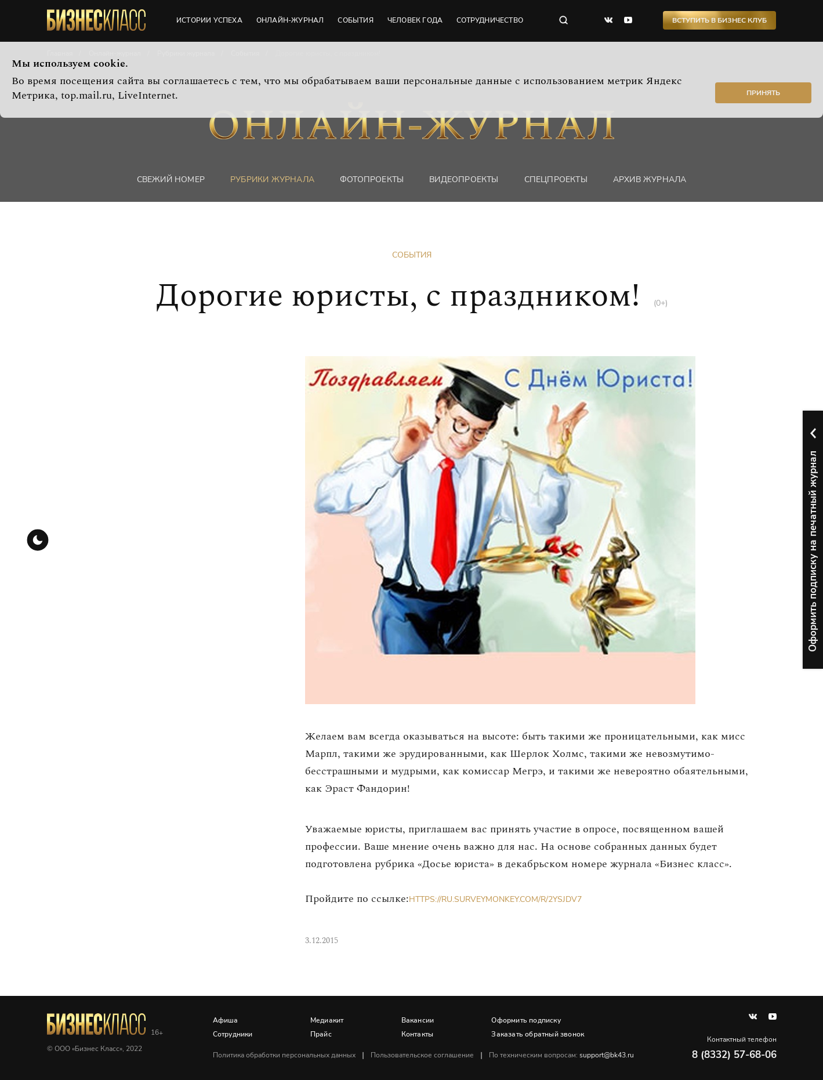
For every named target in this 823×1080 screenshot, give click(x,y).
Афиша (225, 1020)
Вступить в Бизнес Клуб (719, 20)
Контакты (417, 1034)
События (412, 254)
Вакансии (417, 1020)
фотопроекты (372, 179)
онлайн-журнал (290, 20)
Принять (763, 92)
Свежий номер (171, 179)
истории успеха (209, 20)
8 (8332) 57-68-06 (734, 1054)
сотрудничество (489, 20)
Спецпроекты (556, 179)
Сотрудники (233, 1034)
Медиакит (327, 1020)
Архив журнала (650, 179)
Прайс (321, 1034)
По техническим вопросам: (561, 1055)
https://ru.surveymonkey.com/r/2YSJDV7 (495, 899)
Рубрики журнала (272, 179)
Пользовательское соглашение (422, 1055)
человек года (415, 20)
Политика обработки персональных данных (284, 1055)
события (355, 20)
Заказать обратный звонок (537, 1034)
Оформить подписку (525, 1020)
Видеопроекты (463, 179)
